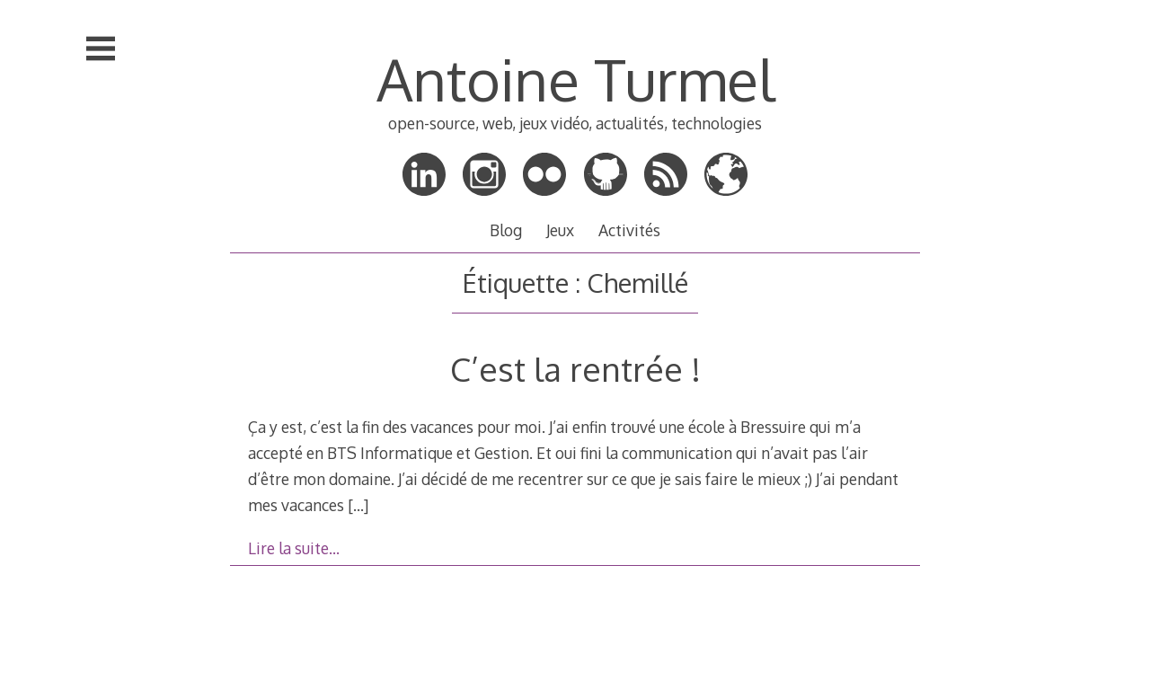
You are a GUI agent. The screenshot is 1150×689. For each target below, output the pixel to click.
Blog (506, 230)
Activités (629, 230)
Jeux (560, 230)
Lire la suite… (294, 548)
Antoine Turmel (575, 78)
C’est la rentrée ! (575, 369)
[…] (358, 505)
